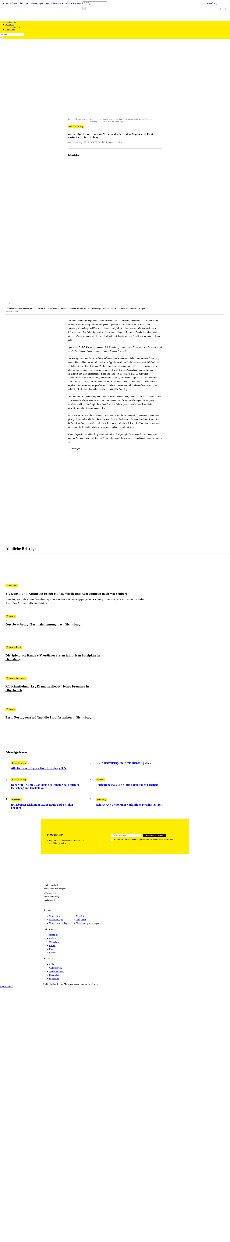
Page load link (6, 986)
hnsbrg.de (53, 935)
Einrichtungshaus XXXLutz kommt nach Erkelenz (127, 784)
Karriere (52, 953)
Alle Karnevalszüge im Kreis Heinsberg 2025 (123, 762)
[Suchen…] (95, 2)
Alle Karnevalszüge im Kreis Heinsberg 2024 (38, 768)
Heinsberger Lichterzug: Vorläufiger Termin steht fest (129, 804)
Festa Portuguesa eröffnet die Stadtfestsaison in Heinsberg (48, 717)
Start (69, 119)
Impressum (54, 978)
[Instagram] (49, 905)
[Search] (84, 8)
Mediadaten (54, 942)
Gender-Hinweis (56, 971)
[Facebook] (45, 905)
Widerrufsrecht (55, 968)
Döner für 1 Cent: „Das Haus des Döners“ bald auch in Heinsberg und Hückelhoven (45, 786)
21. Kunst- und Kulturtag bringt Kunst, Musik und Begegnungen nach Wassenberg (66, 593)
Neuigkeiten (80, 119)
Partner (52, 945)
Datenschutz (54, 975)
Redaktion (53, 938)
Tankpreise (81, 919)
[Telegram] (54, 905)
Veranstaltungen (56, 919)
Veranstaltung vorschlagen (87, 923)
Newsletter (81, 916)
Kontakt (52, 949)
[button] (229, 5)
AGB (51, 964)
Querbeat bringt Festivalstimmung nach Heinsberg (42, 624)
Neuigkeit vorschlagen (59, 923)
